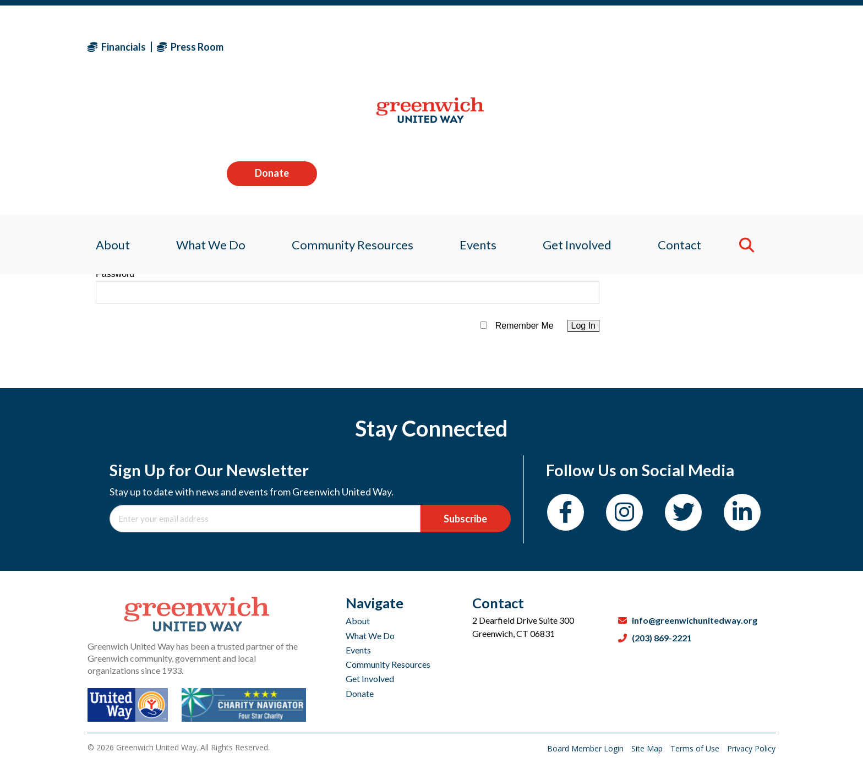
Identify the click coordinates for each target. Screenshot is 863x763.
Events (358, 650)
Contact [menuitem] (686, 118)
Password (115, 274)
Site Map (648, 748)
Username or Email (133, 230)
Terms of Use (696, 748)
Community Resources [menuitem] (350, 118)
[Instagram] (624, 512)
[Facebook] (565, 512)
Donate (730, 46)
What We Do (370, 635)
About (358, 620)
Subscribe (465, 519)
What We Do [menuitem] (205, 118)
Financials (117, 47)
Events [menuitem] (478, 118)
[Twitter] (683, 512)
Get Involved (370, 678)
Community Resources (388, 664)
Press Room (190, 47)
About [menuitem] (105, 118)
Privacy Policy (751, 748)
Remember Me (524, 325)
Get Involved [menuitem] (581, 118)
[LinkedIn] (742, 512)
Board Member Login (586, 748)
